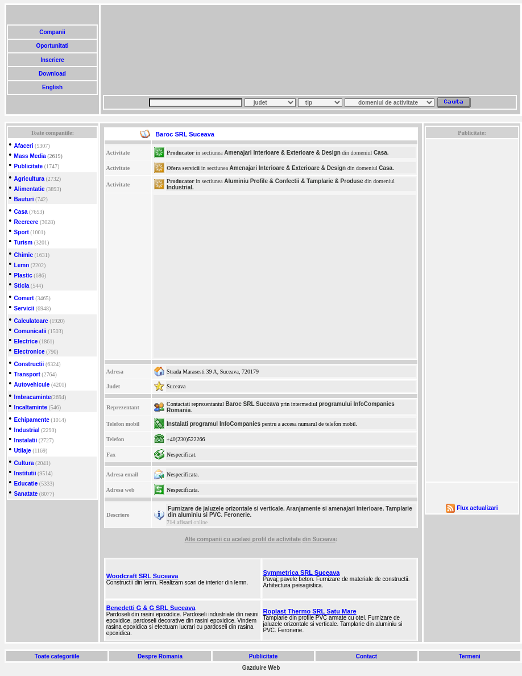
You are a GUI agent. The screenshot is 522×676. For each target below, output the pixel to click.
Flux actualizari (477, 508)
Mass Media (30, 156)
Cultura (24, 463)
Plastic (23, 275)
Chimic (23, 255)
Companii (52, 32)
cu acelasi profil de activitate (262, 539)
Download (52, 73)
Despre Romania (160, 656)
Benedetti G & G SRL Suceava (151, 607)
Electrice (26, 341)
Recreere (26, 222)
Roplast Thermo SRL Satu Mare (310, 611)
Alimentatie (29, 189)
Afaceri (24, 146)
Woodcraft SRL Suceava (142, 576)
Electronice (29, 352)
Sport (21, 232)
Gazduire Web (261, 668)
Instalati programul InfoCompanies (213, 424)
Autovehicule (32, 384)
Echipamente (31, 420)
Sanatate (26, 494)
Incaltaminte (30, 407)
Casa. (381, 153)
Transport (27, 374)
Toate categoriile (57, 656)
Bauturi (24, 199)
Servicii (24, 308)
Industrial (27, 430)
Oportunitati (53, 46)
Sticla (22, 286)
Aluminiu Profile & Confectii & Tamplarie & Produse (293, 181)
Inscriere (52, 60)
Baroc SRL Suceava (252, 404)
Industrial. (180, 187)
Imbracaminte (32, 397)
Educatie (26, 483)
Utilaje (22, 450)
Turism (23, 242)
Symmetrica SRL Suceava (301, 572)
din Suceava (319, 539)
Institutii (25, 473)
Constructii (29, 364)
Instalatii (26, 440)
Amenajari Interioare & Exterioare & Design (282, 153)
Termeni (469, 656)
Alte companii (204, 539)
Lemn (22, 265)
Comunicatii (30, 331)
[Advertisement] (158, 50)
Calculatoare (31, 321)
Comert (24, 298)
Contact (366, 656)
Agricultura (29, 179)
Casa (21, 212)
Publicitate (28, 166)
